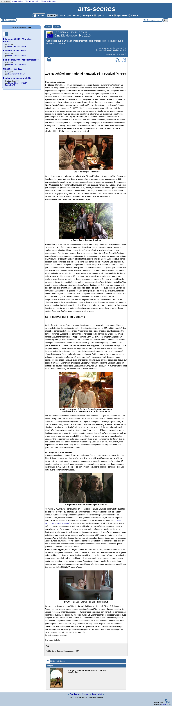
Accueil (39, 15)
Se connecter (10, 20)
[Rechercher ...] (153, 20)
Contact (84, 694)
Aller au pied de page (48, 1)
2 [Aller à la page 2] (6, 33)
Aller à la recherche (32, 1)
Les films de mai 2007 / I (15, 51)
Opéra (101, 15)
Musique (88, 15)
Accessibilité (5, 1)
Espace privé (96, 694)
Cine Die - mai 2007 (12, 69)
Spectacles (122, 15)
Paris (110, 15)
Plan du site (73, 694)
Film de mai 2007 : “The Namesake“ (21, 60)
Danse (62, 15)
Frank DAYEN (10, 85)
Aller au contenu (17, 1)
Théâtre (134, 15)
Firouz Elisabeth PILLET (17, 46)
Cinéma (51, 15)
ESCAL (164, 704)
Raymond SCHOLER (116, 54)
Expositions (74, 15)
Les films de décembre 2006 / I (18, 78)
